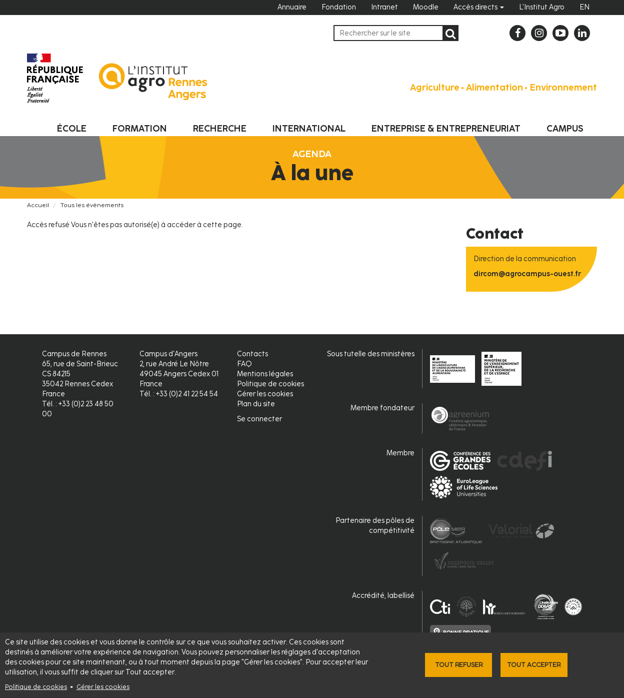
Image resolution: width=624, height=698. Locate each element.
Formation (139, 128)
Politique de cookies (36, 686)
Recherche (219, 128)
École (71, 128)
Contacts (252, 354)
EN (585, 7)
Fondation (339, 7)
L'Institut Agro (541, 7)
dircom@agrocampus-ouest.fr (527, 274)
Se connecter (259, 419)
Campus (565, 128)
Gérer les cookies (103, 686)
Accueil (38, 205)
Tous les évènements (92, 205)
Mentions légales (265, 374)
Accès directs (479, 7)
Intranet (384, 7)
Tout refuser (458, 664)
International (309, 128)
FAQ (244, 364)
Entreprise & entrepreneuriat (446, 128)
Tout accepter (533, 664)
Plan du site (256, 404)
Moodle (425, 7)
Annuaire (292, 7)
